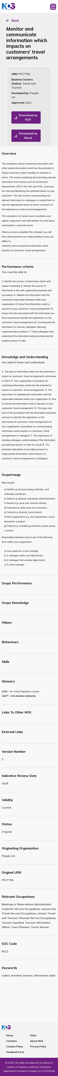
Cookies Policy (14, 1046)
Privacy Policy (38, 1046)
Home (9, 1035)
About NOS (36, 1040)
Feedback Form (15, 1051)
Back (15, 20)
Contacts (11, 1040)
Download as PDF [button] (28, 117)
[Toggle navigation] (53, 6)
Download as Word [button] (28, 135)
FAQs (33, 1035)
